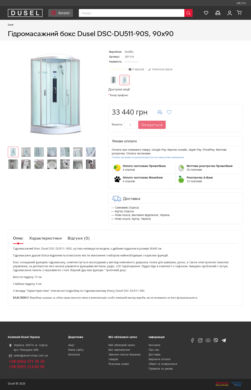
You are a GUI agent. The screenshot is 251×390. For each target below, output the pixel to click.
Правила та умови (161, 368)
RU (244, 3)
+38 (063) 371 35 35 (27, 361)
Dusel (10, 25)
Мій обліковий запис (121, 345)
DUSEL (129, 51)
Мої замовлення (119, 349)
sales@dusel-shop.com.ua (31, 355)
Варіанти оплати (160, 359)
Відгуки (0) (79, 238)
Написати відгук (160, 69)
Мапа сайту (76, 349)
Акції (71, 345)
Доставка (155, 354)
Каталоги (74, 354)
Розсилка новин (118, 363)
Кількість (117, 124)
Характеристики (45, 238)
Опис (18, 238)
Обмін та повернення (163, 363)
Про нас (154, 349)
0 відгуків (136, 69)
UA (238, 3)
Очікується (152, 124)
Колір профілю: (119, 95)
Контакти (154, 345)
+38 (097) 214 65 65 (27, 366)
